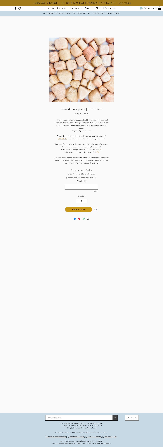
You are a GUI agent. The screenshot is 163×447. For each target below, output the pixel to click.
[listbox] (132, 418)
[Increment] (85, 201)
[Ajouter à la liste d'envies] (95, 209)
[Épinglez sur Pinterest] (79, 218)
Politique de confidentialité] (56, 437)
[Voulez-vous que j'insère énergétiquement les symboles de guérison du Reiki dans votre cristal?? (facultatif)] (81, 186)
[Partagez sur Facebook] (74, 218)
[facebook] (15, 8)
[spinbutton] (81, 201)
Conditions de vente (76, 437)
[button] (159, 8)
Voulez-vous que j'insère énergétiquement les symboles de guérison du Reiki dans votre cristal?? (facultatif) (81, 176)
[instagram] (19, 8)
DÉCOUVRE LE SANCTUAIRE (106, 13)
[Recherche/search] (77, 417)
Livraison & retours (94, 437)
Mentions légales (110, 437)
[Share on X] (88, 218)
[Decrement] (78, 201)
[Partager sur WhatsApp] (83, 218)
